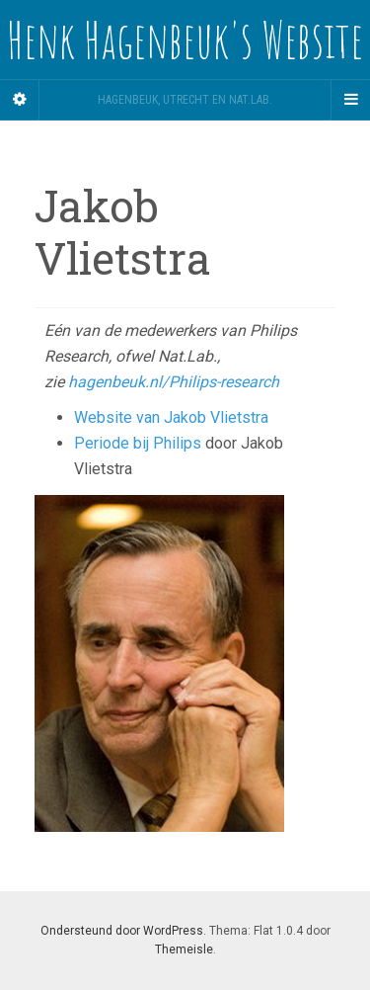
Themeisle (184, 949)
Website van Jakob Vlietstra (171, 417)
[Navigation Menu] (350, 100)
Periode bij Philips (139, 443)
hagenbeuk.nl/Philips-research (173, 381)
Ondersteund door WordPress (121, 931)
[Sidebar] (19, 100)
